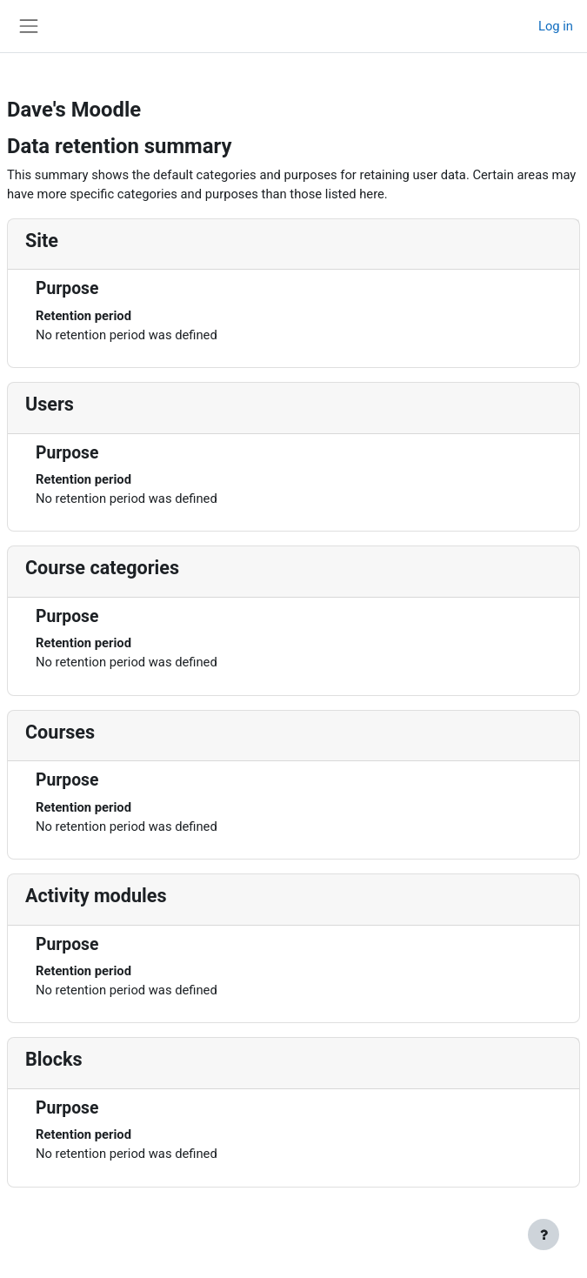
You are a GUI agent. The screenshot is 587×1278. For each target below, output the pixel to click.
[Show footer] (543, 1234)
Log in (555, 26)
